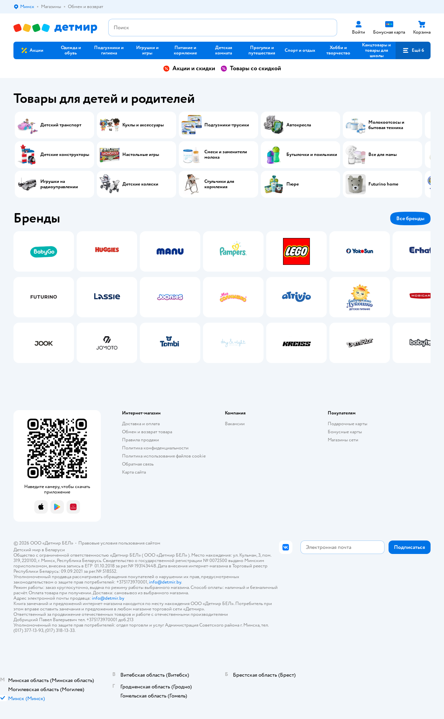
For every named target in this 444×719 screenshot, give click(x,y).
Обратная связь (138, 464)
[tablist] (222, 297)
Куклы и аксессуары (143, 125)
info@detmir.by (165, 582)
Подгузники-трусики (226, 125)
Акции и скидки (189, 68)
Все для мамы (382, 154)
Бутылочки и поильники (311, 154)
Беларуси (55, 550)
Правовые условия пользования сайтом (119, 543)
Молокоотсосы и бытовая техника (386, 125)
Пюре (292, 184)
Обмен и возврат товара (147, 432)
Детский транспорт (60, 125)
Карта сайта (134, 472)
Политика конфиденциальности (155, 448)
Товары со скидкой (250, 68)
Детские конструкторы (64, 154)
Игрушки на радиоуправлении (59, 184)
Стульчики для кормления (219, 184)
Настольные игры (140, 154)
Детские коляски (140, 184)
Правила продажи (140, 440)
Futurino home (383, 184)
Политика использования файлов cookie (164, 456)
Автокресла (298, 125)
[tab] (43, 297)
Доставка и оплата (141, 424)
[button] (413, 50)
